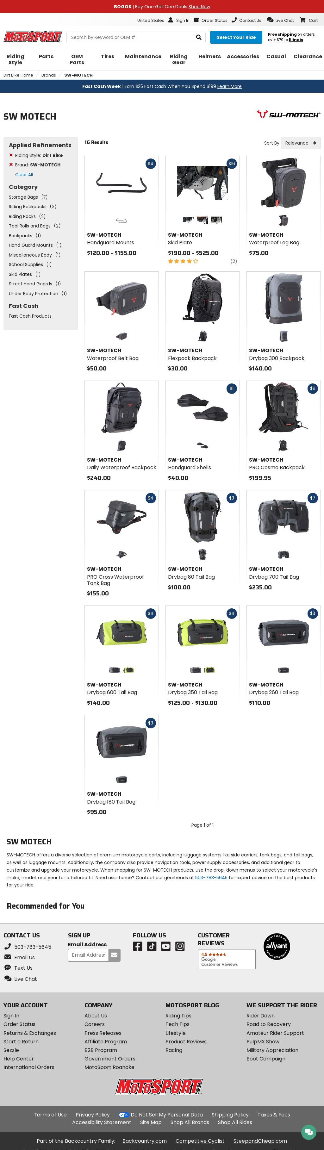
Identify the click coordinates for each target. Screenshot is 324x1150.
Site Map (151, 1122)
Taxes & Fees (274, 1114)
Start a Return (21, 1041)
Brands (48, 75)
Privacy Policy (93, 1114)
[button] (280, 20)
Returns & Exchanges (29, 1033)
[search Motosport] (136, 37)
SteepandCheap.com (260, 1141)
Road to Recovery (268, 1024)
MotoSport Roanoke (109, 1067)
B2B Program (100, 1050)
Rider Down (260, 1015)
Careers (94, 1024)
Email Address (87, 945)
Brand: (37, 165)
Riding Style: (39, 155)
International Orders (28, 1067)
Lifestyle (175, 1033)
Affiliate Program (105, 1041)
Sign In (11, 1015)
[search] (199, 37)
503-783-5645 (211, 877)
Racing (173, 1050)
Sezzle (11, 1050)
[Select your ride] (236, 37)
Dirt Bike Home (18, 75)
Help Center (18, 1058)
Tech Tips (177, 1024)
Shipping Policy (230, 1114)
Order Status (19, 1024)
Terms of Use (50, 1114)
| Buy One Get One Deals (162, 6)
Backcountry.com (144, 1141)
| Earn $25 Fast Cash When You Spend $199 (162, 86)
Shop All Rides (235, 1122)
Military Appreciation (272, 1050)
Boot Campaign (265, 1058)
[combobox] (301, 143)
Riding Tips (178, 1015)
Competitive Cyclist (200, 1141)
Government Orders (109, 1058)
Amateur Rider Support (275, 1033)
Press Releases (103, 1033)
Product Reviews (186, 1041)
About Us (95, 1015)
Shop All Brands (190, 1122)
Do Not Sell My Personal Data (167, 1115)
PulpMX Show (262, 1041)
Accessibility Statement (101, 1122)
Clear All (24, 174)
